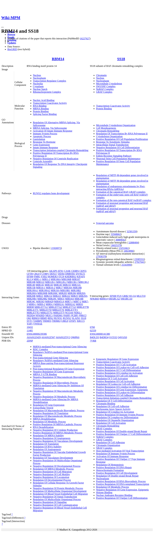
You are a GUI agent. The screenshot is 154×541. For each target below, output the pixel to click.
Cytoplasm (38, 86)
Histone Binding (104, 492)
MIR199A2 (44, 290)
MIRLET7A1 (41, 307)
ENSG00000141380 (100, 334)
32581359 (132, 231)
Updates (11, 43)
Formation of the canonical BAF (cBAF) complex (121, 192)
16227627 (85, 38)
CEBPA (75, 271)
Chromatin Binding (105, 403)
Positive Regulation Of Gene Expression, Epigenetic (122, 389)
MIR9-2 (41, 304)
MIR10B (31, 282)
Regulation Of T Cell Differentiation (114, 400)
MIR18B (77, 287)
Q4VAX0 (122, 337)
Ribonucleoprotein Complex (47, 92)
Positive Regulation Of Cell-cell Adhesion (117, 375)
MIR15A (76, 285)
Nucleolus (38, 83)
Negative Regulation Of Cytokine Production (55, 430)
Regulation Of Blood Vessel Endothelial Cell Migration (60, 494)
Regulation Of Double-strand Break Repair (117, 475)
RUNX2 (67, 318)
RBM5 (43, 318)
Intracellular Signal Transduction (112, 144)
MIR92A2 (70, 304)
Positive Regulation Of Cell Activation (115, 381)
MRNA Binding (41, 108)
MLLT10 (141, 296)
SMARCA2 (114, 298)
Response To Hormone (44, 142)
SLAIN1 (76, 318)
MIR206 (72, 293)
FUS (119, 296)
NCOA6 (69, 312)
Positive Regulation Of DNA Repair (114, 467)
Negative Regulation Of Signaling (50, 502)
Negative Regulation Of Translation (50, 413)
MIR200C (53, 293)
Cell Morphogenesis (106, 128)
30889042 (120, 239)
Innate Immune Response (45, 147)
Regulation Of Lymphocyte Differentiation (117, 417)
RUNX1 (58, 318)
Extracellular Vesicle (43, 407)
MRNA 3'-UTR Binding (45, 374)
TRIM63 (56, 321)
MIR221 (57, 296)
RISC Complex (40, 349)
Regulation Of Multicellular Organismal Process (57, 499)
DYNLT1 (80, 273)
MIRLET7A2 (55, 307)
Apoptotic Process (42, 136)
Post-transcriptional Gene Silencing (50, 357)
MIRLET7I (58, 312)
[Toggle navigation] (2, 27)
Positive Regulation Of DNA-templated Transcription (122, 484)
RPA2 (50, 318)
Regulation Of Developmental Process (52, 480)
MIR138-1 (72, 282)
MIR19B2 (76, 290)
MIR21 (39, 296)
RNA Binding (39, 105)
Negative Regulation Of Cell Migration (52, 471)
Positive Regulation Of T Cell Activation (116, 364)
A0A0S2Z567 (48, 337)
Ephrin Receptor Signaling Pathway (114, 156)
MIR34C (31, 301)
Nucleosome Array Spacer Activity (113, 409)
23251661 (124, 248)
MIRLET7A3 (69, 307)
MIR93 (79, 304)
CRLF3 (37, 273)
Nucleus (37, 75)
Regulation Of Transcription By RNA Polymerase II (122, 133)
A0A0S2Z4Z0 (34, 337)
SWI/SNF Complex (106, 86)
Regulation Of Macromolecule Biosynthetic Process (58, 410)
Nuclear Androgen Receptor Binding (114, 495)
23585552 (139, 259)
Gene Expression (41, 144)
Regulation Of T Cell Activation (112, 378)
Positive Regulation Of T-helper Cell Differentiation (122, 498)
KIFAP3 (81, 276)
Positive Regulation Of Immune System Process (120, 414)
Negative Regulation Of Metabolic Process (54, 396)
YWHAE (37, 323)
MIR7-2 (77, 301)
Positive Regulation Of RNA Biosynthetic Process (121, 481)
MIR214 (48, 296)
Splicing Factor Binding (45, 114)
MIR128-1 (50, 282)
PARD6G (58, 315)
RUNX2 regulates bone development (51, 193)
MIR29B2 (42, 298)
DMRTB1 (70, 273)
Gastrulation (39, 139)
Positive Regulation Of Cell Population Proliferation (122, 139)
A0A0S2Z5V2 (63, 337)
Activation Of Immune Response (112, 456)
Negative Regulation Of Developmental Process (56, 466)
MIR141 (40, 285)
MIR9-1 (33, 304)
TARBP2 (37, 321)
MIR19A (55, 290)
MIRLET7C (33, 310)
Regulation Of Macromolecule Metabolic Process (57, 416)
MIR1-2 (46, 279)
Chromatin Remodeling (107, 131)
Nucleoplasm (39, 78)
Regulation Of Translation (46, 444)
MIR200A (32, 293)
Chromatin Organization (108, 445)
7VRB (93, 340)
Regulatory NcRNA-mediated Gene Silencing (55, 360)
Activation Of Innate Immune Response (52, 131)
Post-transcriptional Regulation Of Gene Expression (58, 369)
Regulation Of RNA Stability (47, 446)
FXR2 (44, 276)
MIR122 (40, 282)
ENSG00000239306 (37, 334)
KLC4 (30, 279)
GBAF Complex (104, 92)
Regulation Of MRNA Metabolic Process (53, 469)
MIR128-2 (61, 282)
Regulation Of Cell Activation (111, 423)
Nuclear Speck (40, 89)
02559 (93, 330)
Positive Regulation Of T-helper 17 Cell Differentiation (123, 434)
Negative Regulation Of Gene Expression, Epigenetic (122, 489)
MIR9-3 (50, 304)
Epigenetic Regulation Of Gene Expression (117, 359)
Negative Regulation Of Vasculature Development (57, 441)
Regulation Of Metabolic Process (49, 421)
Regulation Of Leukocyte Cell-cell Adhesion (118, 384)
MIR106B (66, 279)
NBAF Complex (104, 448)
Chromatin (101, 75)
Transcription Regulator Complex (49, 80)
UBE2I (64, 321)
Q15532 (113, 337)
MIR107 (76, 279)
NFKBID (40, 315)
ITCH (61, 276)
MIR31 (61, 298)
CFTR (30, 273)
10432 (30, 327)
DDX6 (61, 273)
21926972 (56, 248)
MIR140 (31, 285)
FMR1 (37, 276)
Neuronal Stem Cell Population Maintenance (118, 158)
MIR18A (67, 287)
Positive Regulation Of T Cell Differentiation (118, 370)
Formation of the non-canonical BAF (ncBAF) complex (123, 200)
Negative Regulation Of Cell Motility (51, 474)
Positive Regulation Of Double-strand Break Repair (121, 431)
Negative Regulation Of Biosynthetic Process (55, 382)
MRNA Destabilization (44, 419)
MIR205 (63, 293)
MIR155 (67, 285)
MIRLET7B (83, 307)
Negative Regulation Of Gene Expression (53, 371)
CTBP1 (45, 273)
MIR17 (59, 287)
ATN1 (60, 271)
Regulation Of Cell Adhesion (110, 442)
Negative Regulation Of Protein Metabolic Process (58, 488)
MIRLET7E (58, 310)
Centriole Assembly (43, 161)
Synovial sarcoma (105, 223)
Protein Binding (41, 111)
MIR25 (74, 296)
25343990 (126, 264)
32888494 (133, 242)
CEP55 (82, 271)
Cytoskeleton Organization (109, 136)
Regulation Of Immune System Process (115, 453)
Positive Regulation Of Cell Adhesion (114, 395)
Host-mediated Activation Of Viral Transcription (120, 450)
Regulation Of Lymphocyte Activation (115, 412)
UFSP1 (72, 321)
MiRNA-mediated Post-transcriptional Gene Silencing (60, 346)
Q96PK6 (75, 337)
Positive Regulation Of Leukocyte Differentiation (120, 392)
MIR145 (58, 285)
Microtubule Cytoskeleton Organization (115, 125)
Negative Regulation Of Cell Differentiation (118, 147)
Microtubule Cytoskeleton (109, 83)
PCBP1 (74, 315)
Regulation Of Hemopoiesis (110, 464)
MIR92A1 (59, 304)
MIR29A (83, 296)
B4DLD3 (94, 337)
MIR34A (69, 298)
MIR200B (42, 293)
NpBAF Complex (105, 89)
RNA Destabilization (43, 427)
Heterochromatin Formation (110, 470)
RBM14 (58, 59)
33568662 (116, 234)
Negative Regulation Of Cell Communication (55, 505)
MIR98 (30, 307)
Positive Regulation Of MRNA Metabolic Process (57, 432)
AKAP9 (53, 271)
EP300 (30, 276)
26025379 (116, 245)
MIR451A (59, 301)
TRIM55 (47, 321)
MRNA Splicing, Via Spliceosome (50, 128)
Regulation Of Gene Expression (48, 405)
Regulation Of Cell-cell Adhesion (112, 406)
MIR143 (49, 285)
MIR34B (79, 298)
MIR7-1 (69, 301)
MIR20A (81, 293)
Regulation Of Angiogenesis (47, 449)
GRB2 (125, 296)
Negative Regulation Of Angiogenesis (51, 438)
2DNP (30, 340)
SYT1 (30, 321)
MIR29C (52, 298)
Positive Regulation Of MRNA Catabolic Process (57, 424)
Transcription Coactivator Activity (50, 103)
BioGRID (12, 49)
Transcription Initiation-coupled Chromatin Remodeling (60, 150)
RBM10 (36, 318)
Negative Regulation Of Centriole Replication (55, 158)
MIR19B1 (65, 290)
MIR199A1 (32, 290)
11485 (30, 330)
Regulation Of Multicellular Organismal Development (59, 491)
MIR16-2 (50, 287)
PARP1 (67, 315)
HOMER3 (53, 276)
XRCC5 (81, 321)
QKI (29, 318)
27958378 (101, 256)
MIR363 (40, 301)
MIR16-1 (40, 287)
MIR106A (56, 279)
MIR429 (49, 301)
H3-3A (132, 296)
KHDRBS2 (70, 276)
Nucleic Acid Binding (44, 100)
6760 (92, 327)
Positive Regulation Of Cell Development (116, 473)
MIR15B (31, 287)
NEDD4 (31, 315)
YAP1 (30, 323)
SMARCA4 (126, 298)
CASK (67, 271)
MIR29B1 (32, 298)
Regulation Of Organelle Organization (115, 420)
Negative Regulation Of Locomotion (51, 477)
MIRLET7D (45, 310)
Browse (11, 34)
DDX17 (53, 273)
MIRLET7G (46, 312)
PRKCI (82, 315)
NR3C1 (49, 315)
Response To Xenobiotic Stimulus (113, 142)
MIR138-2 (83, 282)
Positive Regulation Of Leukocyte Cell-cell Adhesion (122, 367)
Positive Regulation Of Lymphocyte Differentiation (121, 387)
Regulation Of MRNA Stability (48, 435)
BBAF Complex (104, 428)
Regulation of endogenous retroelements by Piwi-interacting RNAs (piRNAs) (120, 187)
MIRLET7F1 (71, 310)
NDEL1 (78, 312)
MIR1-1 (38, 279)
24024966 (129, 251)
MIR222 (66, 296)
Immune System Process (45, 133)
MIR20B (31, 296)
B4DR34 (104, 337)
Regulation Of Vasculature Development (53, 457)
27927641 (139, 262)
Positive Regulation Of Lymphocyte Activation (119, 373)
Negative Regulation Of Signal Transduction (55, 496)
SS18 (121, 59)
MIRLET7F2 (33, 312)
